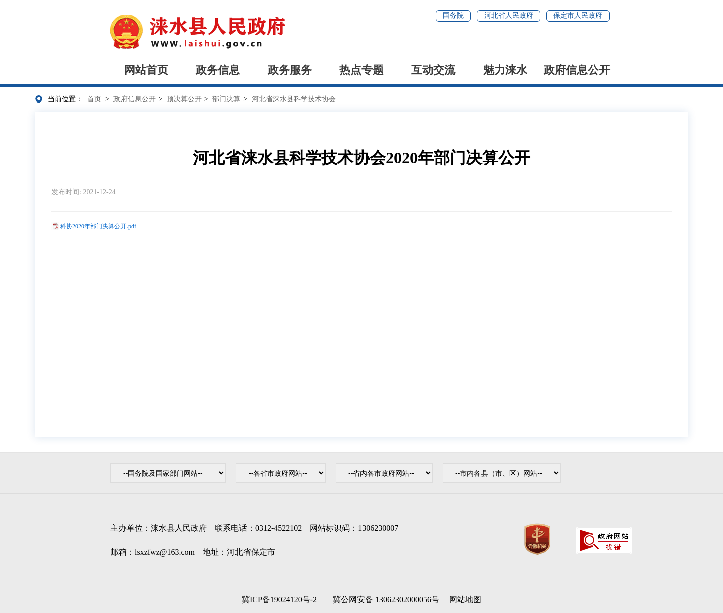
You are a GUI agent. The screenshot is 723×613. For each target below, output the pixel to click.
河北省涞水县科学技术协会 (294, 99)
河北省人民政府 (508, 15)
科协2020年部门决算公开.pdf (98, 226)
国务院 (453, 15)
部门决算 (226, 99)
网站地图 (465, 599)
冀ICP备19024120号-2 (279, 599)
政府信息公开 (577, 70)
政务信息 (218, 70)
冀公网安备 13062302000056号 (384, 599)
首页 (94, 99)
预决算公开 (184, 99)
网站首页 (146, 70)
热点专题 (361, 70)
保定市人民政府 (577, 15)
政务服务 (290, 70)
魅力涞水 (505, 70)
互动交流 (433, 70)
